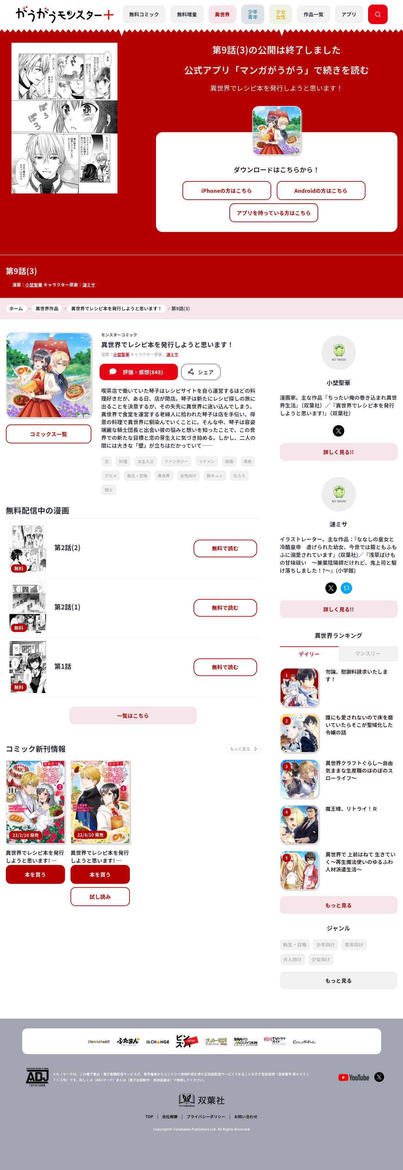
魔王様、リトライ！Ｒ (352, 809)
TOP (150, 1116)
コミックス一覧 (48, 434)
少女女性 (281, 14)
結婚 (229, 461)
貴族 (248, 461)
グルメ (111, 475)
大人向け (292, 959)
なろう (239, 475)
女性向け (188, 475)
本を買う (35, 875)
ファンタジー (176, 461)
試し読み (100, 897)
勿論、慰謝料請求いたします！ (357, 675)
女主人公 (146, 461)
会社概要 (170, 1116)
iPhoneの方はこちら (226, 190)
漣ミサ (89, 285)
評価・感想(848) (143, 372)
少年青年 (253, 14)
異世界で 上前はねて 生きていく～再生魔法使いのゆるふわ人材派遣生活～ (360, 862)
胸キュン (215, 475)
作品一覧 (313, 14)
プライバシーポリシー (205, 1116)
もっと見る (338, 905)
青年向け (354, 945)
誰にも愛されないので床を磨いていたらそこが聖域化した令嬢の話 (360, 725)
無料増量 (187, 14)
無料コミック (144, 14)
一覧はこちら (133, 716)
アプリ (349, 14)
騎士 (109, 490)
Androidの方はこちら (321, 190)
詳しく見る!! (338, 452)
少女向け (321, 959)
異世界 (222, 14)
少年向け (325, 945)
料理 (123, 461)
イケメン (207, 461)
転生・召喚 (137, 475)
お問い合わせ (245, 1116)
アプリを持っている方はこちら (274, 213)
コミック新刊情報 (38, 749)
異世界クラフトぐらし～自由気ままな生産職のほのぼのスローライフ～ (360, 770)
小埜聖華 (33, 285)
